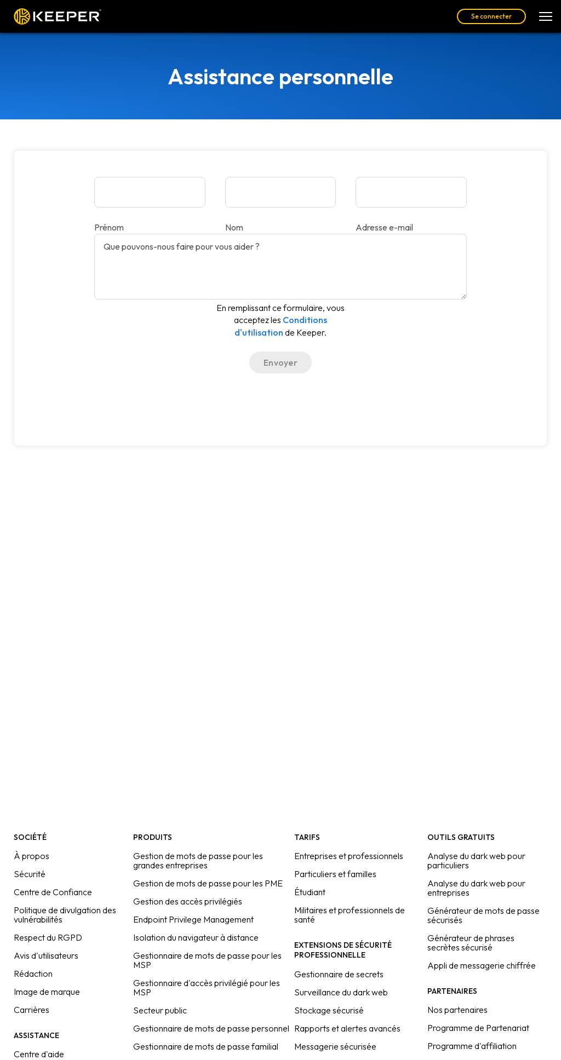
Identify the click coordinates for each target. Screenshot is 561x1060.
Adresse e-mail (384, 227)
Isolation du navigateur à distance (196, 937)
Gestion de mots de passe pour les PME (208, 883)
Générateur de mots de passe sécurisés (483, 915)
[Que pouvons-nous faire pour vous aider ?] (280, 266)
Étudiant (309, 891)
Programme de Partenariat (478, 1027)
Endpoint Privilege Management (193, 919)
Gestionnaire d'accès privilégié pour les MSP (206, 987)
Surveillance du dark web (341, 992)
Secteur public (160, 1010)
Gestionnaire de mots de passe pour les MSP (207, 960)
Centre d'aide (39, 1054)
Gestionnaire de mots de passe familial (205, 1046)
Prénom (109, 227)
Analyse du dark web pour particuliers (476, 860)
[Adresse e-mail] (411, 192)
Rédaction (33, 973)
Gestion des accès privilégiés (187, 901)
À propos (31, 855)
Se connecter (491, 16)
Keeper (57, 16)
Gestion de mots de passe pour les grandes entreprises (198, 860)
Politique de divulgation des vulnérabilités (65, 915)
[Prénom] (149, 192)
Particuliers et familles (335, 873)
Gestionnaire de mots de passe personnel (211, 1028)
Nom (234, 227)
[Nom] (280, 192)
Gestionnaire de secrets (338, 974)
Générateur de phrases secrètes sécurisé (470, 942)
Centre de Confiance (53, 891)
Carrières (31, 1009)
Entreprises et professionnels (348, 855)
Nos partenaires (457, 1009)
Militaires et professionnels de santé (349, 915)
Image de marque (47, 991)
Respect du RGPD (48, 937)
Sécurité (29, 873)
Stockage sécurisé (329, 1010)
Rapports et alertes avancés (347, 1028)
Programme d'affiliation (472, 1045)
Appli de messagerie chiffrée (481, 965)
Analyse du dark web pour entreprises (476, 888)
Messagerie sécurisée (335, 1046)
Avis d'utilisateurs (46, 955)
